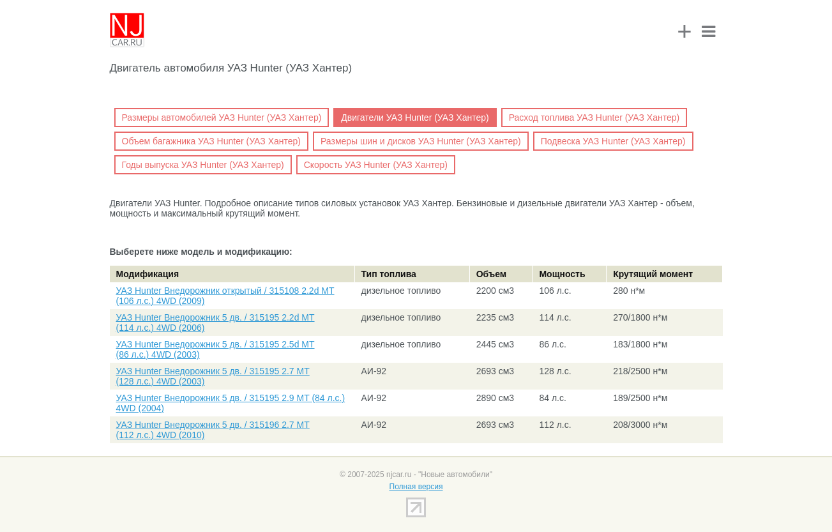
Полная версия (416, 486)
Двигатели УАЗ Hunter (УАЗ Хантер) (414, 117)
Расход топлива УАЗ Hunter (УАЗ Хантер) (594, 117)
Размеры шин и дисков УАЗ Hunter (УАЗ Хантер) (421, 141)
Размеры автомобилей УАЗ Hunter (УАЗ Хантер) (222, 117)
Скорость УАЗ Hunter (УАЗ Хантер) (376, 165)
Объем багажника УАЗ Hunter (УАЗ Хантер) (211, 141)
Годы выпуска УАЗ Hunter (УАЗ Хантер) (203, 165)
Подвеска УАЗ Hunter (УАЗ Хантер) (613, 141)
